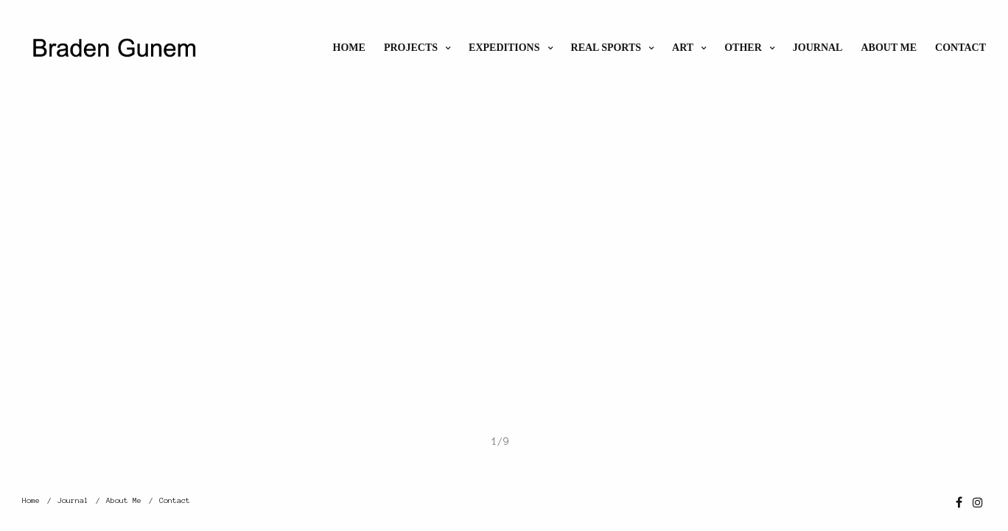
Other (743, 47)
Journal (818, 47)
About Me (889, 47)
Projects (411, 47)
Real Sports (606, 47)
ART (682, 47)
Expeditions (504, 47)
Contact (960, 47)
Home (349, 47)
